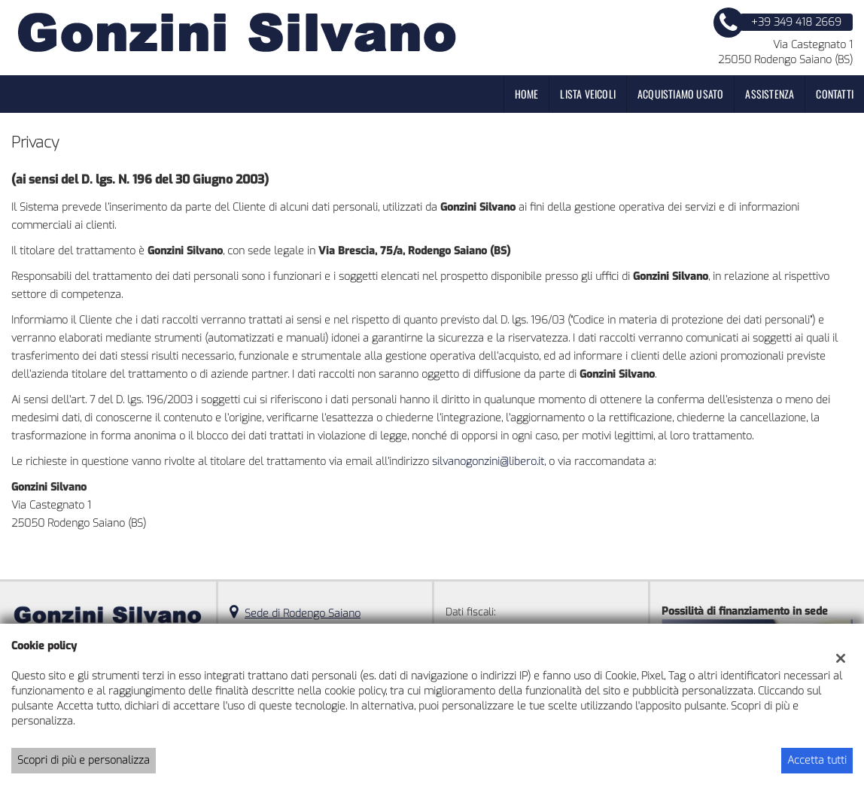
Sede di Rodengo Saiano (303, 613)
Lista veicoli (588, 94)
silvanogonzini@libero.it (488, 461)
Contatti (834, 94)
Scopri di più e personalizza (83, 760)
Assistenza (769, 94)
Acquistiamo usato (680, 94)
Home (527, 94)
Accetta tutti (817, 760)
